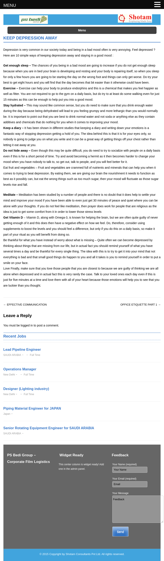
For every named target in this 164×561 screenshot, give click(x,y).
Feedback (137, 509)
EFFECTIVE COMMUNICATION (25, 304)
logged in (27, 325)
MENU (9, 5)
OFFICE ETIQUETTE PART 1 (140, 304)
